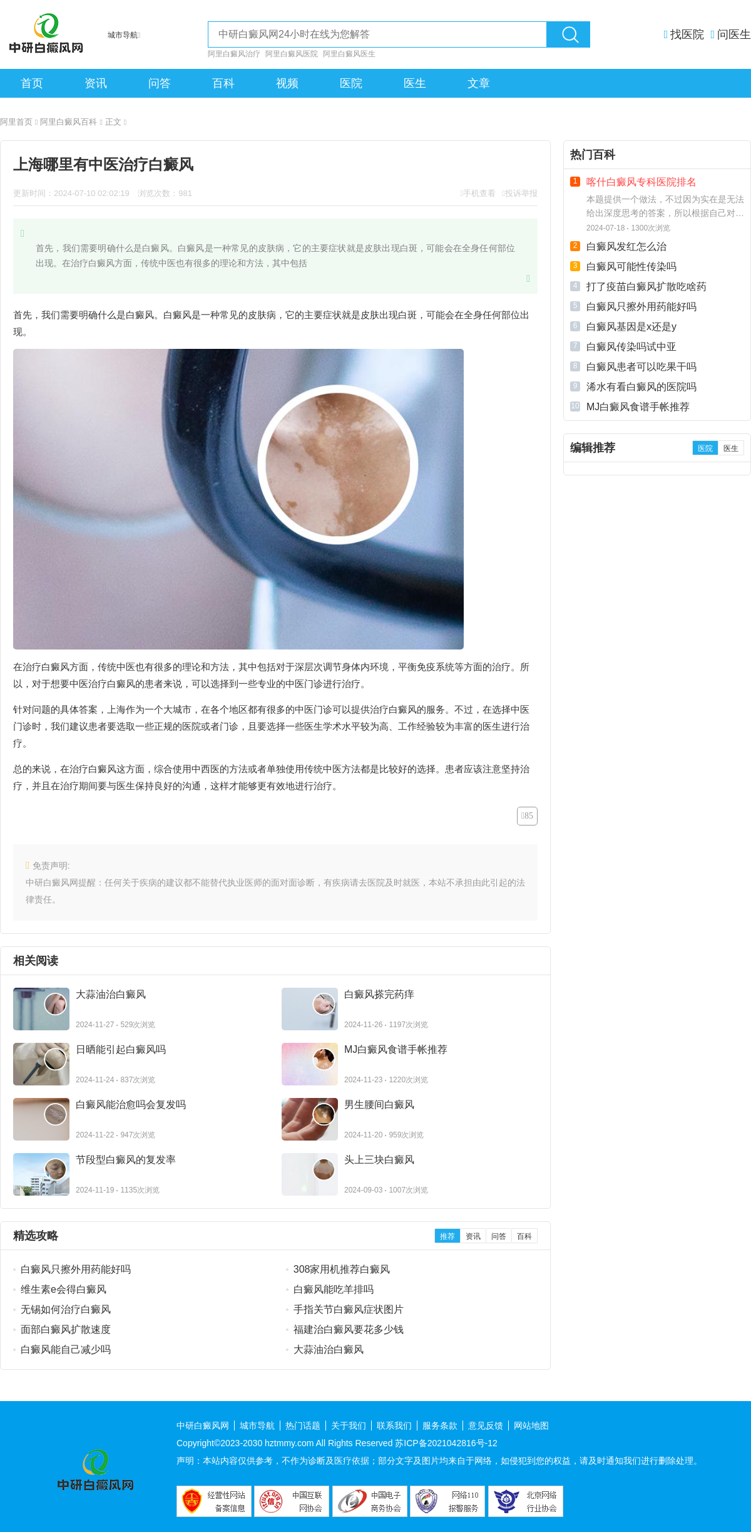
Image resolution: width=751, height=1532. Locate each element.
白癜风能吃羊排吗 (334, 1289)
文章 (478, 83)
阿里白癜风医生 (349, 53)
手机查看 (479, 193)
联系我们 (394, 1426)
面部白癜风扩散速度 (66, 1329)
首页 (32, 83)
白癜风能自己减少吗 (66, 1349)
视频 (287, 83)
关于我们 (348, 1426)
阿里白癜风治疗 (234, 53)
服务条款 (439, 1426)
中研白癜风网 (202, 1426)
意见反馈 (485, 1426)
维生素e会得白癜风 (63, 1289)
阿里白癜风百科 (71, 122)
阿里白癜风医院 (291, 53)
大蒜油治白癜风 (329, 1349)
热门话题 (302, 1426)
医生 (415, 83)
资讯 (95, 83)
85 (528, 815)
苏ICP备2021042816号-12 (446, 1443)
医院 (351, 83)
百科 (223, 83)
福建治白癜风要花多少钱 (349, 1329)
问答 (159, 83)
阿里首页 (19, 122)
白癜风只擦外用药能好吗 (76, 1269)
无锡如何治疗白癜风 (66, 1309)
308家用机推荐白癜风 (342, 1269)
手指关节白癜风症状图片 (349, 1309)
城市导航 (257, 1426)
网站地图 (531, 1426)
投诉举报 (521, 193)
